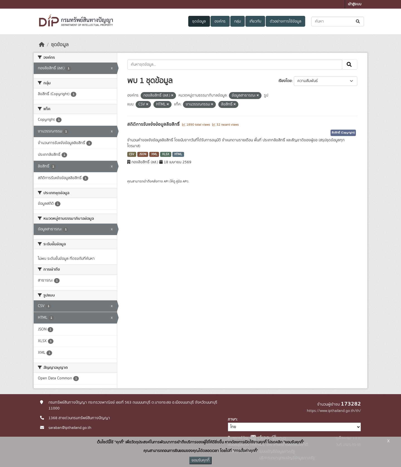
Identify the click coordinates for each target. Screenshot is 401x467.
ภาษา (232, 419)
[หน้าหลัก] (42, 44)
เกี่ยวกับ (255, 21)
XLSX (165, 154)
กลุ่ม (237, 21)
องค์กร (220, 21)
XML (154, 154)
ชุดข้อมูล (199, 21)
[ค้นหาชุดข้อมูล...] (337, 21)
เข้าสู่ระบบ (354, 4)
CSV (131, 154)
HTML (178, 154)
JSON (142, 154)
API (166, 181)
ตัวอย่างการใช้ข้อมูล (285, 21)
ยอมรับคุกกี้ (200, 460)
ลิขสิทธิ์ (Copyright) (343, 133)
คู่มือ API (181, 181)
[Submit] (358, 21)
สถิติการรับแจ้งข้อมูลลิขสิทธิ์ (154, 124)
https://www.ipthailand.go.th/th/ (334, 411)
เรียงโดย (285, 81)
